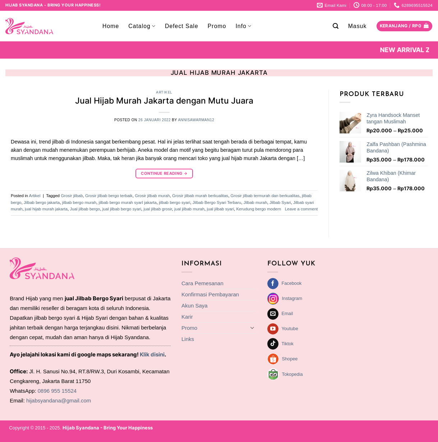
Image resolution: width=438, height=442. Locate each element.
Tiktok (287, 343)
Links (187, 339)
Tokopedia (292, 374)
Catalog (142, 26)
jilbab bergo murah (79, 202)
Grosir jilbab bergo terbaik (109, 195)
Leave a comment (301, 209)
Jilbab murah (255, 202)
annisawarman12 (196, 120)
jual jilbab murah (189, 209)
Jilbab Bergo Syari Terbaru (217, 202)
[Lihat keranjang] (404, 26)
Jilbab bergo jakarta (42, 202)
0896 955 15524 (57, 391)
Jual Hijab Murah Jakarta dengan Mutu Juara (164, 101)
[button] (336, 26)
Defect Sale (181, 26)
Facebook (291, 283)
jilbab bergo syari (174, 202)
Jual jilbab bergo (85, 209)
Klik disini (152, 354)
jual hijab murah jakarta (46, 209)
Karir (187, 317)
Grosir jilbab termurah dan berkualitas (265, 195)
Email (287, 313)
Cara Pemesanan (202, 283)
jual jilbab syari (220, 209)
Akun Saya (194, 305)
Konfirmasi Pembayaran (210, 294)
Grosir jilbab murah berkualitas (200, 195)
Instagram (292, 298)
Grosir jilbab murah (152, 195)
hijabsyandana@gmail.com (58, 400)
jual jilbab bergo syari (121, 209)
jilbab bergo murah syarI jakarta (128, 202)
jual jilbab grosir (157, 209)
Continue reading (164, 173)
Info (243, 26)
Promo (217, 26)
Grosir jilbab (72, 195)
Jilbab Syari (280, 202)
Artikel (164, 92)
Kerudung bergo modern (258, 209)
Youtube (289, 328)
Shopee (290, 358)
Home (110, 26)
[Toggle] (252, 328)
